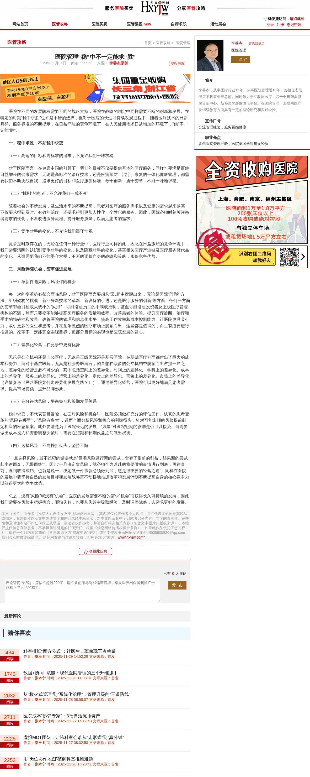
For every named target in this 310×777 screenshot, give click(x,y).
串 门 (243, 60)
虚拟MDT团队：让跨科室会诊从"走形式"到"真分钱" (73, 737)
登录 (270, 25)
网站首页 (20, 24)
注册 (280, 25)
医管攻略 (60, 24)
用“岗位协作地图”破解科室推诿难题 (58, 759)
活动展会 (218, 24)
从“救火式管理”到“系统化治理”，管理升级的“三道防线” (76, 694)
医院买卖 (99, 24)
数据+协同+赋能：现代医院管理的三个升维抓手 (70, 672)
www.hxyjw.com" (131, 537)
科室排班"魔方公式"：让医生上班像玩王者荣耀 (69, 651)
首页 (148, 43)
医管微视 (139, 24)
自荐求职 (178, 24)
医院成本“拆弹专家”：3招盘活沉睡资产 (61, 715)
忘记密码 (294, 25)
